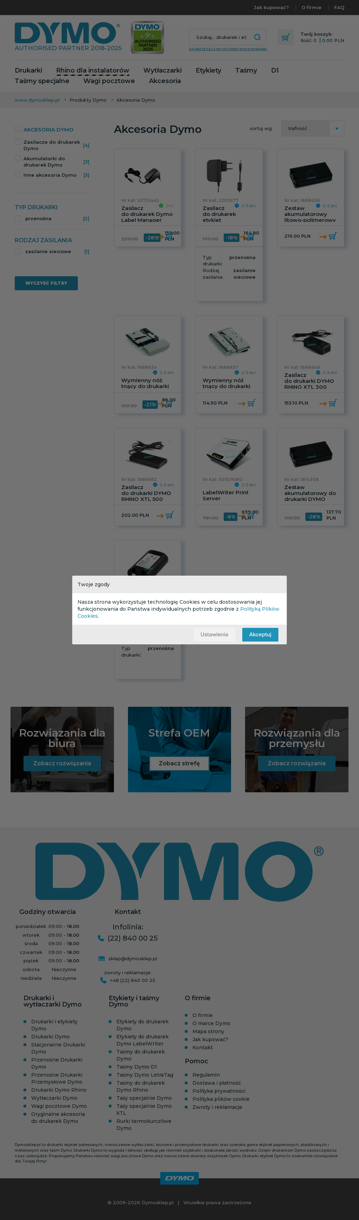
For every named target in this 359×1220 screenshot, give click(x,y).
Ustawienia (214, 634)
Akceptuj (260, 634)
